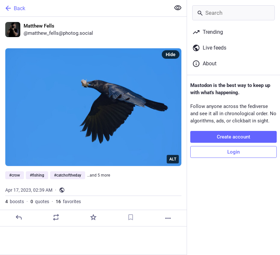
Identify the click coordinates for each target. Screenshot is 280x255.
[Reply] (19, 217)
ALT (172, 159)
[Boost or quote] (56, 217)
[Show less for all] (178, 8)
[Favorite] (93, 217)
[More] (168, 218)
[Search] (233, 12)
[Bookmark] (131, 217)
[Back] (84, 8)
